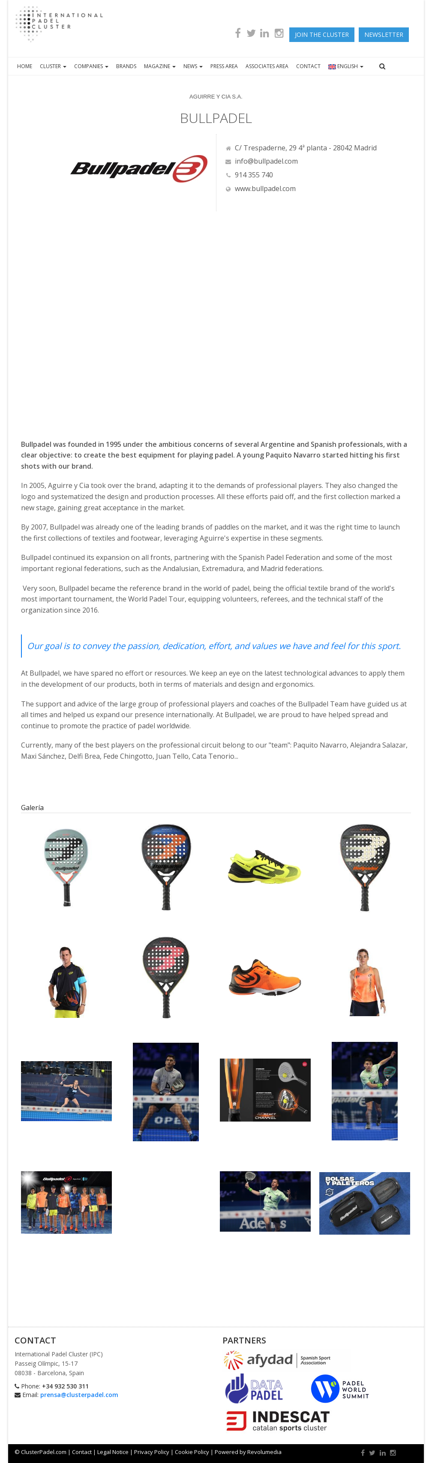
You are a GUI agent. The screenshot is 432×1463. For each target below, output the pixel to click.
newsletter (383, 34)
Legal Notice (113, 1452)
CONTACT (308, 66)
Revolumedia (264, 1452)
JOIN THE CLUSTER (322, 34)
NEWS (193, 66)
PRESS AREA (224, 66)
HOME (24, 66)
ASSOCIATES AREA (267, 66)
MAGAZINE (160, 66)
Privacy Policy (151, 1452)
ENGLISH (345, 66)
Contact (82, 1452)
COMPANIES (91, 66)
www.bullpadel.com (260, 188)
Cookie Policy (192, 1452)
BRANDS (126, 66)
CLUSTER (53, 66)
